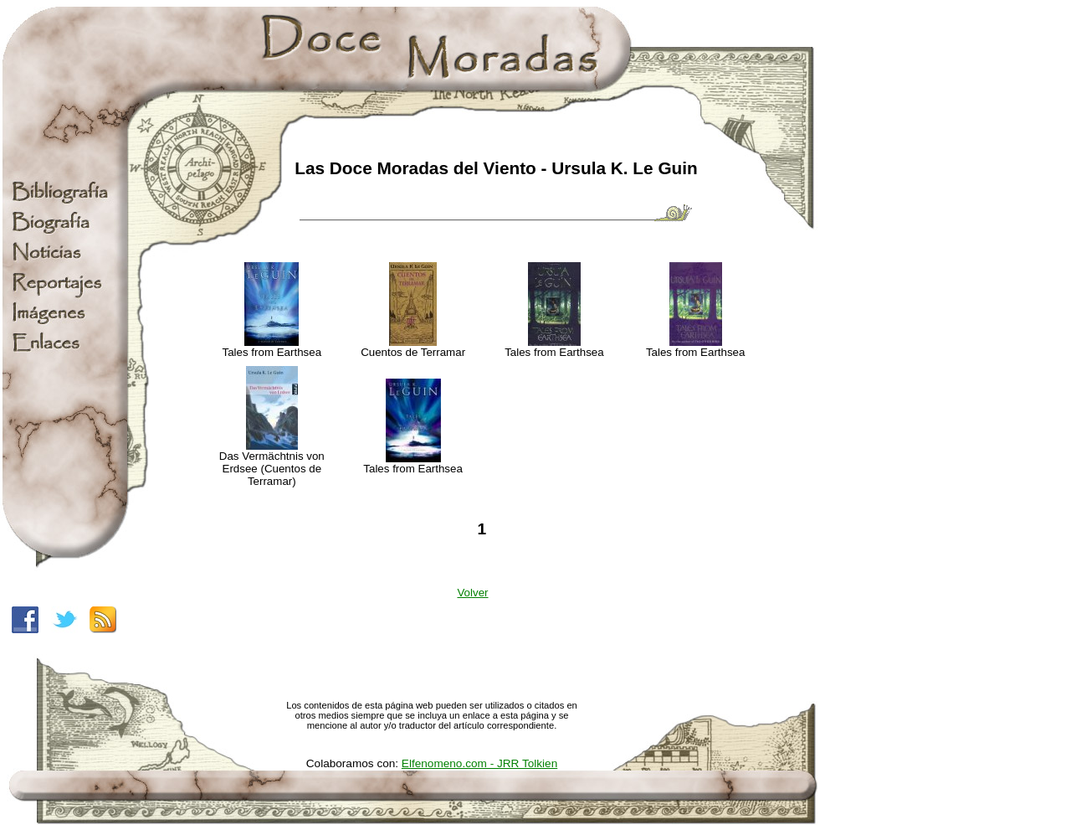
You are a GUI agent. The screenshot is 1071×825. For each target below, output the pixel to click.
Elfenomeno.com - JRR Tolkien (479, 763)
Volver (472, 592)
